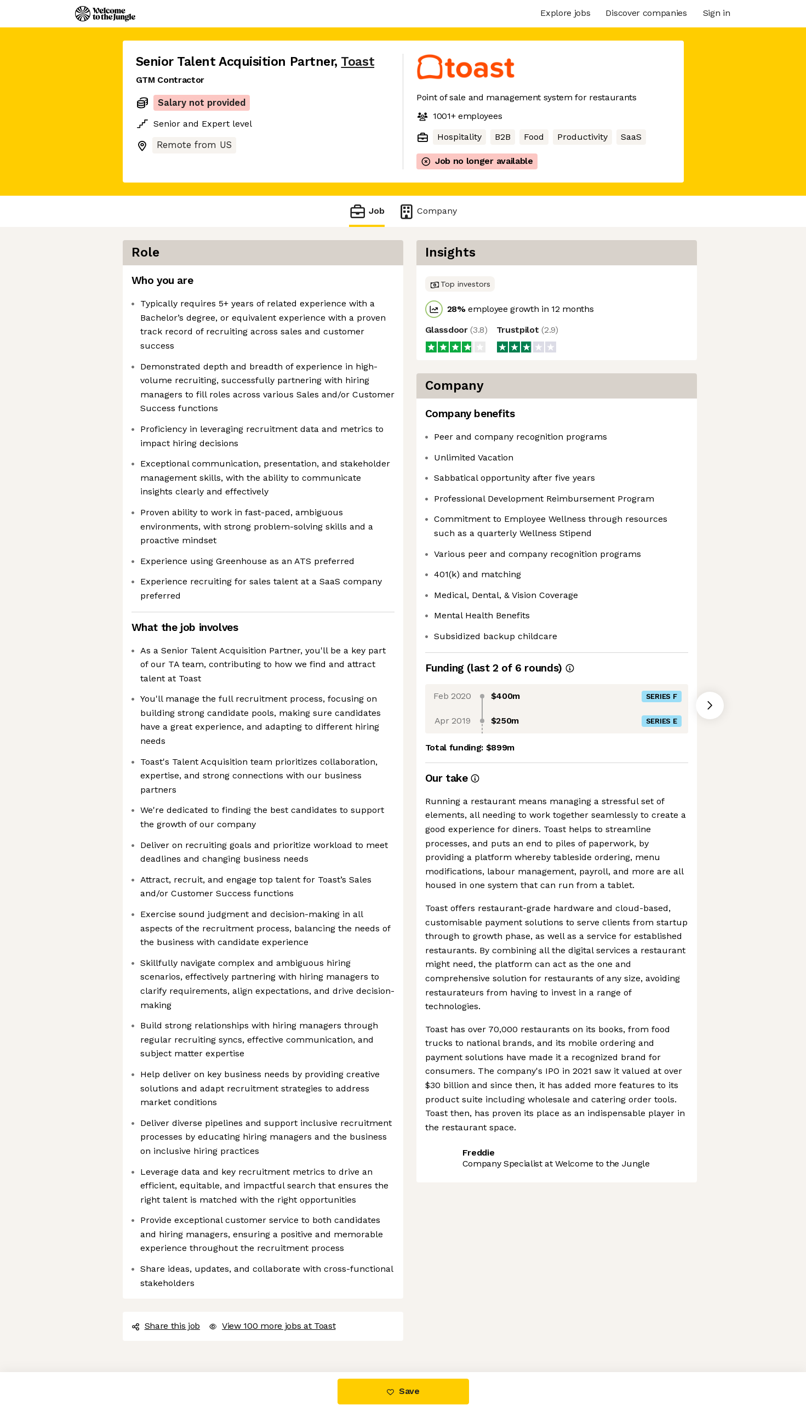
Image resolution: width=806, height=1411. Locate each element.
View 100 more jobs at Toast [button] (272, 1326)
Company (427, 211)
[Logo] (105, 13)
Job (366, 211)
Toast (357, 61)
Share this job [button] (166, 1326)
